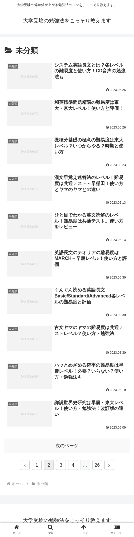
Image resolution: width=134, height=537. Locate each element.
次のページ (67, 445)
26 (97, 465)
